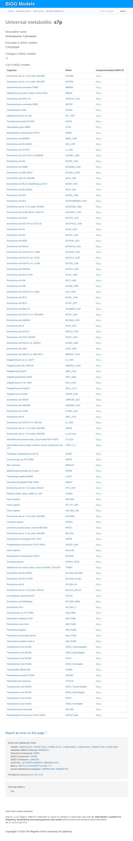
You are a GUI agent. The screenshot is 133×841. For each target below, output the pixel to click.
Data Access (38, 11)
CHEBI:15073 (25, 747)
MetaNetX (25, 775)
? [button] (46, 732)
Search (123, 11)
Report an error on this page (25, 733)
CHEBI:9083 (112, 747)
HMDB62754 (62, 769)
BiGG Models (20, 3)
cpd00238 (34, 759)
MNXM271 (43, 750)
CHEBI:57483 (98, 747)
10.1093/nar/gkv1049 (18, 822)
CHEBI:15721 (55, 747)
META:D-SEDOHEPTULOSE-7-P (35, 766)
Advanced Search (23, 11)
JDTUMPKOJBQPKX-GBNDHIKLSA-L (40, 762)
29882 (36, 753)
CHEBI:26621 (69, 747)
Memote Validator (54, 11)
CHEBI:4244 (84, 747)
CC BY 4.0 (36, 775)
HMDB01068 (48, 769)
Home (11, 11)
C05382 (33, 756)
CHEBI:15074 (40, 747)
